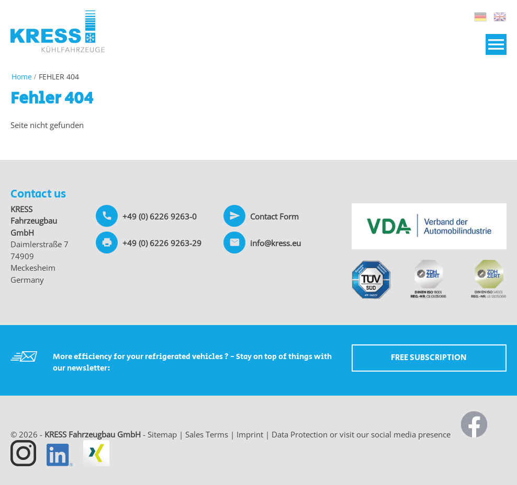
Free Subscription (429, 358)
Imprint (250, 434)
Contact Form (274, 216)
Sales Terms (206, 434)
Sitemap (162, 434)
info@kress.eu (275, 243)
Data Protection (300, 434)
